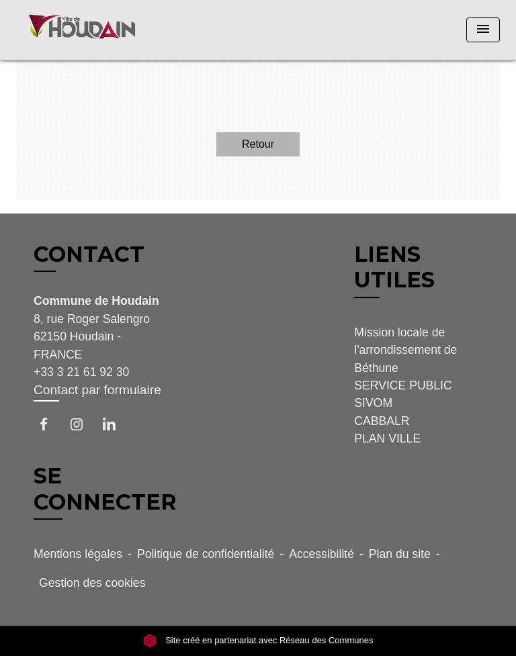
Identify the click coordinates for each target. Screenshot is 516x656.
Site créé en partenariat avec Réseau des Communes (258, 641)
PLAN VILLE (387, 438)
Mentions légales (78, 554)
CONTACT (89, 254)
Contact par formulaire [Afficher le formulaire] (97, 390)
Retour (258, 144)
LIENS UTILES (394, 267)
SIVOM (373, 403)
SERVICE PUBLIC (403, 385)
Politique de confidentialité (205, 554)
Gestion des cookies (92, 583)
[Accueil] (82, 30)
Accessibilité (321, 554)
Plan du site (400, 554)
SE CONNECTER (105, 488)
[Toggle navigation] (483, 29)
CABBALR (381, 421)
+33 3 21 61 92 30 (81, 372)
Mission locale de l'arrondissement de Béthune (405, 350)
